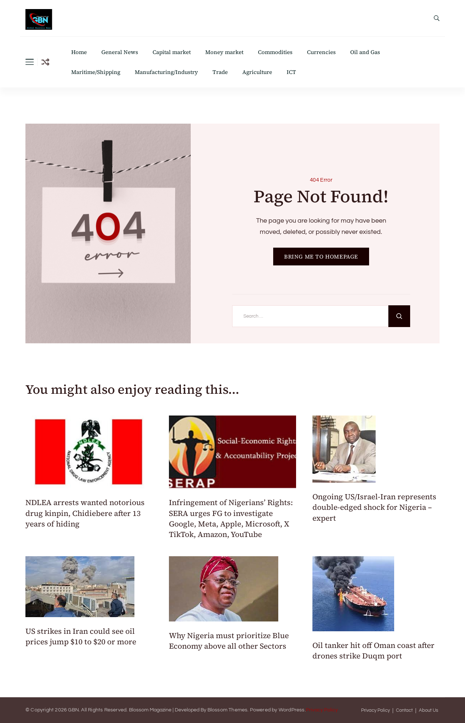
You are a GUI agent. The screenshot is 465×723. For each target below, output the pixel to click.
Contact (404, 710)
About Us (428, 710)
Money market (224, 52)
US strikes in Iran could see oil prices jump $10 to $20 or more (81, 636)
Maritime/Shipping (95, 72)
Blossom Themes (227, 709)
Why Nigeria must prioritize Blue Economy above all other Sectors (229, 640)
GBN (73, 709)
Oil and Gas (365, 52)
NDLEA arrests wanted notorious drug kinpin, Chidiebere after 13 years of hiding (85, 513)
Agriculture (257, 72)
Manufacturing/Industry (166, 72)
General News (119, 52)
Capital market (172, 52)
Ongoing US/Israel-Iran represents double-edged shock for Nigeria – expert (374, 507)
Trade (220, 72)
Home (79, 52)
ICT (291, 72)
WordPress (292, 709)
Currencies (321, 52)
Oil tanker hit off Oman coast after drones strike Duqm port (373, 650)
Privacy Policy (322, 709)
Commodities (275, 52)
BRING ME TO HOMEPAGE (321, 256)
